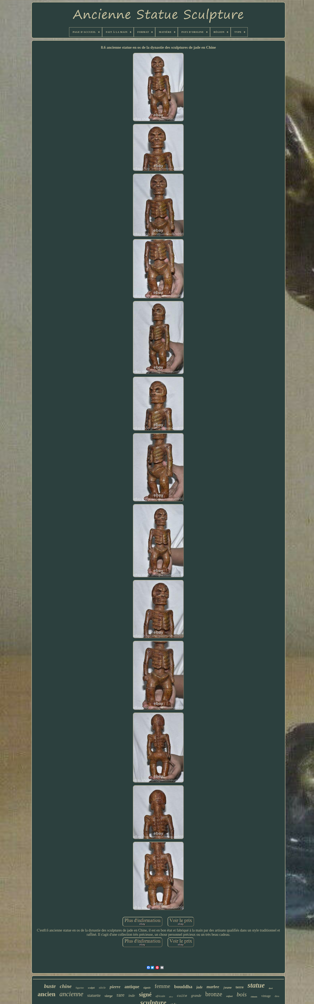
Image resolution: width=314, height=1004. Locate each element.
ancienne (71, 994)
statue (256, 985)
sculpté (91, 987)
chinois (254, 996)
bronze (213, 994)
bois (242, 994)
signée (147, 987)
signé (145, 994)
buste (50, 986)
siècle (102, 987)
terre (240, 987)
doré (271, 988)
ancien (46, 994)
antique (131, 986)
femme (162, 986)
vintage (266, 996)
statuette (94, 995)
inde (131, 995)
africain (160, 996)
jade (199, 987)
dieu (277, 996)
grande (196, 996)
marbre (213, 986)
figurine (80, 987)
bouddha (183, 986)
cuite (182, 996)
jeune (227, 987)
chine (65, 986)
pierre (115, 986)
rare (120, 995)
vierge (109, 996)
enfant (229, 996)
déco (171, 997)
